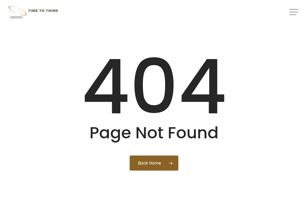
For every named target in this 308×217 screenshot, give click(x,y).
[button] (294, 12)
